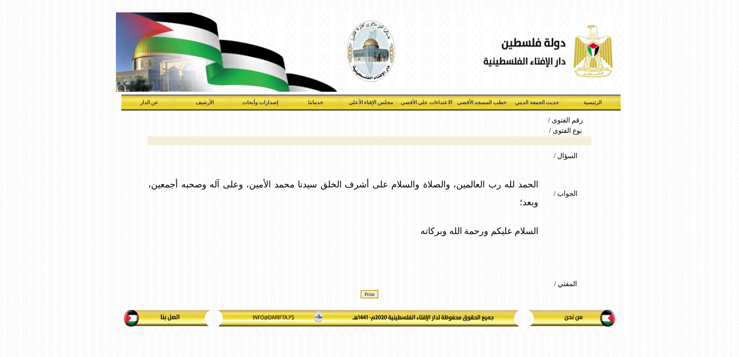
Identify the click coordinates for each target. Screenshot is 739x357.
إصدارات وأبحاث (260, 102)
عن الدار (149, 102)
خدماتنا (315, 102)
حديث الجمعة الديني (537, 102)
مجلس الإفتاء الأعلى (371, 102)
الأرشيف (205, 102)
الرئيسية (592, 102)
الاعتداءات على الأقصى (427, 102)
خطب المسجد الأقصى (482, 102)
